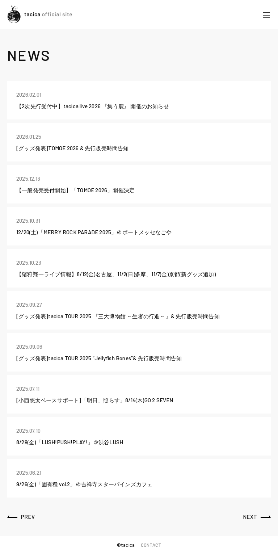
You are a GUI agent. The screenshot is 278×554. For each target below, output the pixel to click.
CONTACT (151, 545)
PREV (28, 516)
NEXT (250, 516)
